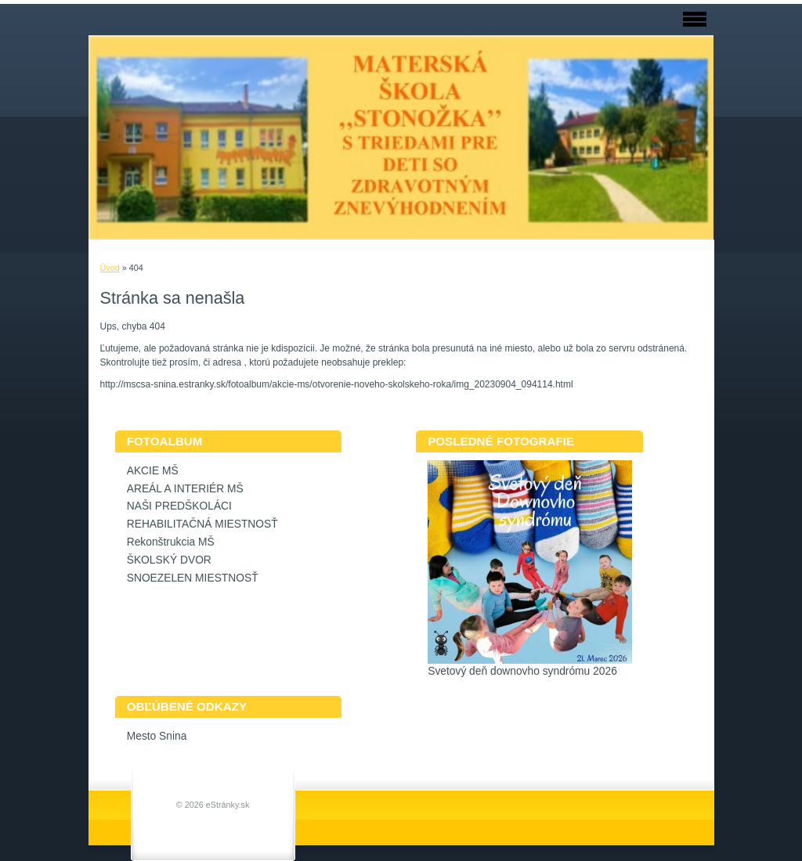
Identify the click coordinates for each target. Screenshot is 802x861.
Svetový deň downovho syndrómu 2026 (522, 671)
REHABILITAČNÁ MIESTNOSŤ (202, 524)
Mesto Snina (157, 736)
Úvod (110, 267)
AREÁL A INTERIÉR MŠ (185, 489)
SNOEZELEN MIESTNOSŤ (192, 578)
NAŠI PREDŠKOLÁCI (179, 506)
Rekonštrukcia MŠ (171, 542)
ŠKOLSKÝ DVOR (169, 560)
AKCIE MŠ (153, 471)
